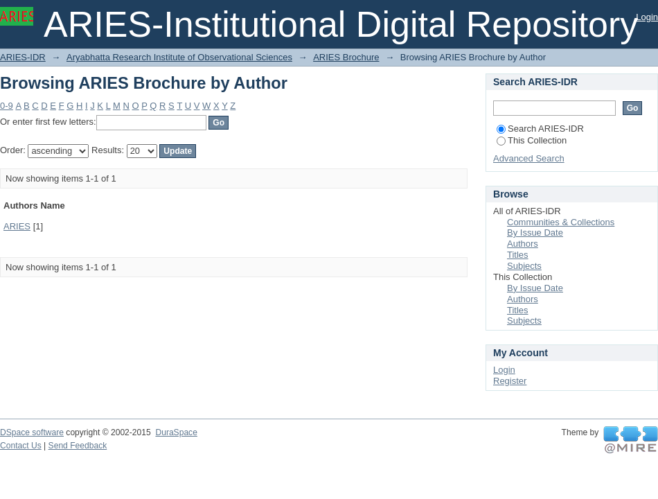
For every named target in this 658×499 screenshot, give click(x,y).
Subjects (524, 266)
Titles (517, 255)
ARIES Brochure (346, 57)
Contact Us (21, 445)
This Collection (532, 140)
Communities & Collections (560, 222)
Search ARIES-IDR (540, 128)
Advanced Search (528, 158)
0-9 (6, 105)
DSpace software (32, 432)
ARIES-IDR (23, 57)
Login (647, 17)
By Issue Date (535, 232)
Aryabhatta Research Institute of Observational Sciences (179, 57)
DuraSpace (176, 432)
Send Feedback (77, 445)
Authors (522, 243)
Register (509, 381)
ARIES (16, 226)
